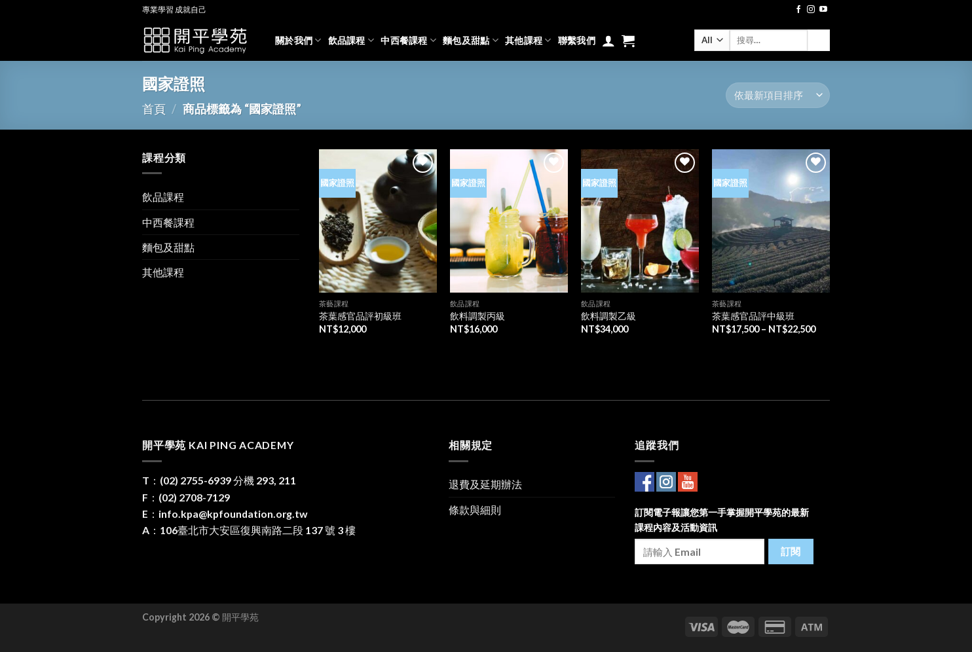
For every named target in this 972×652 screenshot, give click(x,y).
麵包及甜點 (470, 40)
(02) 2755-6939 (195, 480)
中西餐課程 (408, 40)
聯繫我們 (576, 40)
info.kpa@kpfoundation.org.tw (233, 513)
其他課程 (528, 40)
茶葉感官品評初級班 (360, 315)
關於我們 (298, 40)
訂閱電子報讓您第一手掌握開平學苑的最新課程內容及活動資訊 (722, 520)
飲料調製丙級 (477, 315)
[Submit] (819, 40)
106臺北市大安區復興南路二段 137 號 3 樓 (258, 530)
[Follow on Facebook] (798, 9)
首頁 (154, 108)
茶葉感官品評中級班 (753, 315)
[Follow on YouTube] (823, 9)
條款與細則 (475, 509)
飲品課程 (351, 40)
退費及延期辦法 (485, 484)
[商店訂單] (778, 95)
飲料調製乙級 (608, 315)
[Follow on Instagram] (811, 9)
